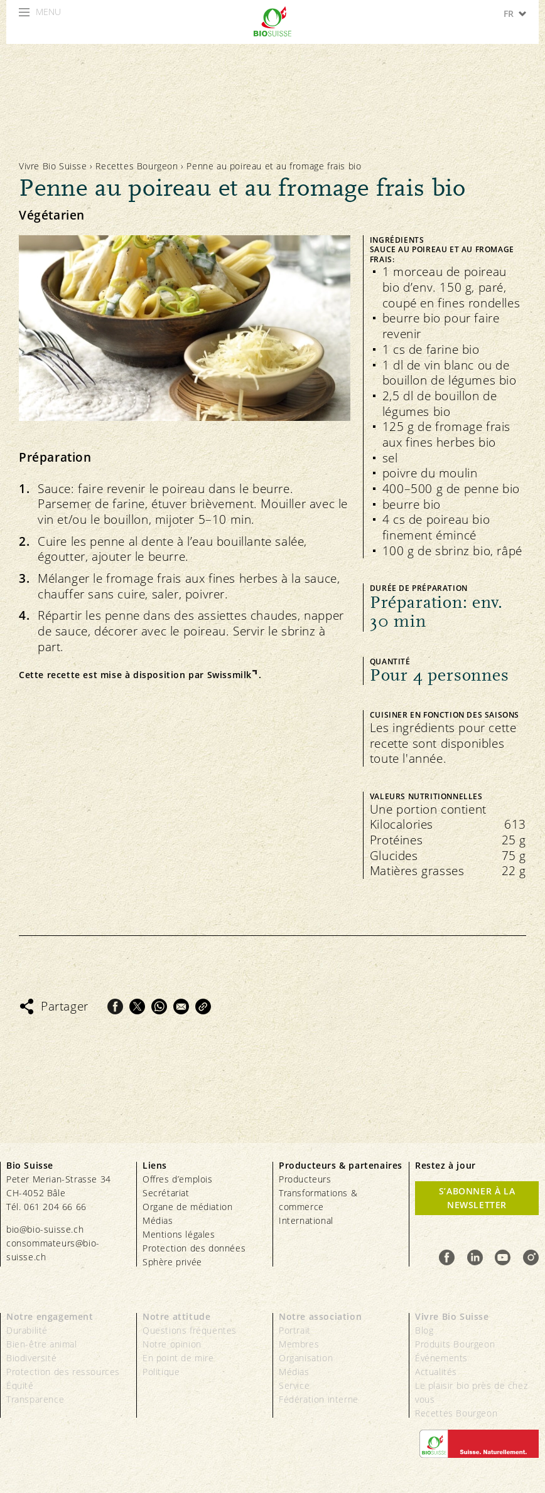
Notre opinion (172, 1344)
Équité (20, 1385)
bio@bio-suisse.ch (45, 1229)
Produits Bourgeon (455, 1344)
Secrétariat (166, 1193)
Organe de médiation (187, 1207)
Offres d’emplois (178, 1179)
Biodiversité (31, 1358)
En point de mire (178, 1358)
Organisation (306, 1358)
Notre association (320, 1316)
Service (294, 1385)
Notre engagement (50, 1316)
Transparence (35, 1399)
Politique (161, 1372)
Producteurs (305, 1179)
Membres (299, 1344)
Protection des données (194, 1248)
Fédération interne (319, 1399)
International (306, 1220)
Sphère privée (172, 1262)
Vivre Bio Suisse (53, 166)
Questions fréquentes (190, 1330)
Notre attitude (176, 1316)
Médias (158, 1220)
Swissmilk (229, 675)
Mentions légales (179, 1234)
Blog (424, 1330)
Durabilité (27, 1330)
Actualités (436, 1372)
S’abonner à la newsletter (477, 1198)
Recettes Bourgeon (136, 166)
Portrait (295, 1330)
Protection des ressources (63, 1372)
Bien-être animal (41, 1344)
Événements (441, 1358)
